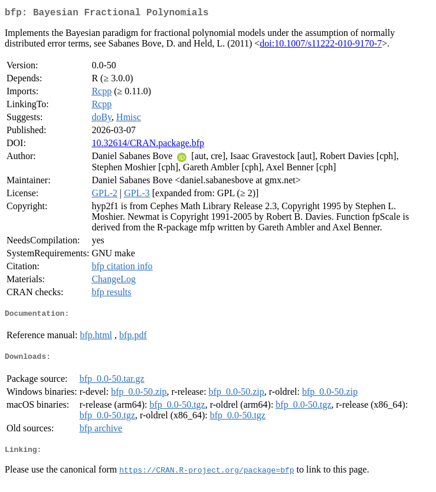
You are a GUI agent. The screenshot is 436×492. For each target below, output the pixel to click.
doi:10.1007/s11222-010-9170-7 (321, 46)
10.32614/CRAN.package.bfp (147, 145)
